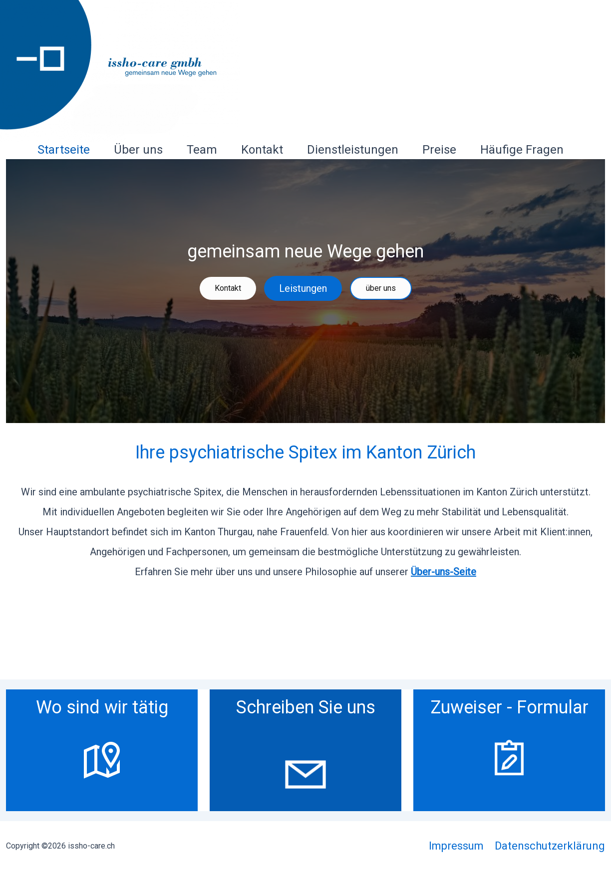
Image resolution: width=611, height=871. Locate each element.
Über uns (138, 150)
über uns (381, 288)
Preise (439, 150)
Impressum (456, 846)
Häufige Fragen (522, 150)
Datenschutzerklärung (550, 846)
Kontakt (262, 150)
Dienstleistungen (352, 150)
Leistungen (303, 288)
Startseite (63, 150)
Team (202, 150)
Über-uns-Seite (443, 572)
